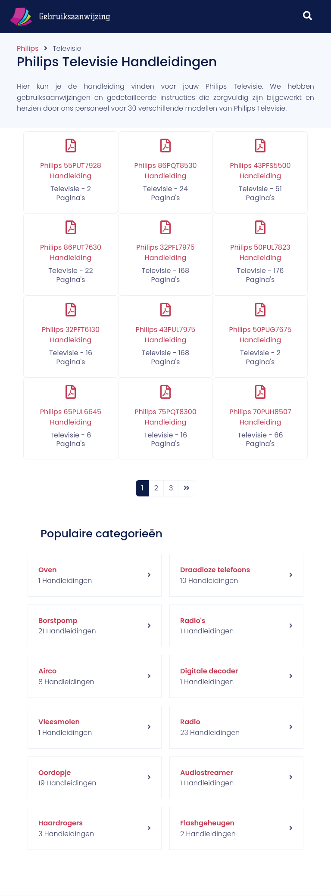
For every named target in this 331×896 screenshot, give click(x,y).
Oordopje (54, 773)
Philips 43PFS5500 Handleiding (260, 171)
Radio (190, 722)
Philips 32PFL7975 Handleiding (165, 252)
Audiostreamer (206, 773)
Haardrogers (60, 823)
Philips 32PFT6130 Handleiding (71, 335)
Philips (27, 48)
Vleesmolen (59, 722)
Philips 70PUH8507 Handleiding (260, 417)
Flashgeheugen (207, 823)
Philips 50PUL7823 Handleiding (260, 252)
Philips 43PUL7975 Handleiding (166, 335)
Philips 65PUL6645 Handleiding (70, 417)
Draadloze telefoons (215, 570)
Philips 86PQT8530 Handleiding (165, 171)
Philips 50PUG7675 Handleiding (260, 335)
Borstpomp (58, 621)
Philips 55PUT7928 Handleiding (70, 171)
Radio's (192, 621)
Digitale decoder (209, 671)
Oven (47, 570)
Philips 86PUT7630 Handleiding (70, 252)
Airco (47, 671)
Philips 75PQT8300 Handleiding (165, 417)
